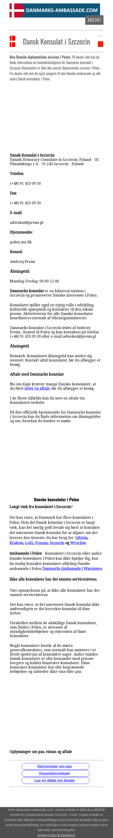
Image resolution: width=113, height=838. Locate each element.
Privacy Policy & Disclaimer (56, 835)
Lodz (29, 543)
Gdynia (81, 538)
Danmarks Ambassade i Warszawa (72, 568)
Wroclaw (78, 543)
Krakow (16, 543)
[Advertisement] (56, 115)
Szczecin (57, 543)
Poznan (41, 543)
